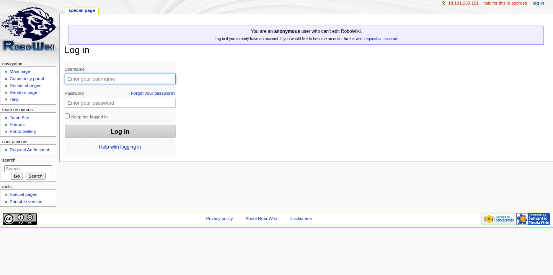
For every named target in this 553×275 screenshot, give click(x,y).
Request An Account (29, 149)
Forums (17, 124)
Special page (82, 10)
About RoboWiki (261, 218)
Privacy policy (219, 218)
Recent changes (25, 85)
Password (120, 93)
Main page (20, 71)
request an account (380, 39)
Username (75, 69)
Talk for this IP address (505, 3)
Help (14, 99)
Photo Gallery (23, 131)
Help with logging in (120, 147)
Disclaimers (300, 218)
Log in (539, 3)
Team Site (19, 117)
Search (9, 160)
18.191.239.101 (463, 3)
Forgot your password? (153, 93)
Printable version (26, 201)
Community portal (27, 78)
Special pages (23, 194)
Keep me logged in (86, 116)
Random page (23, 92)
